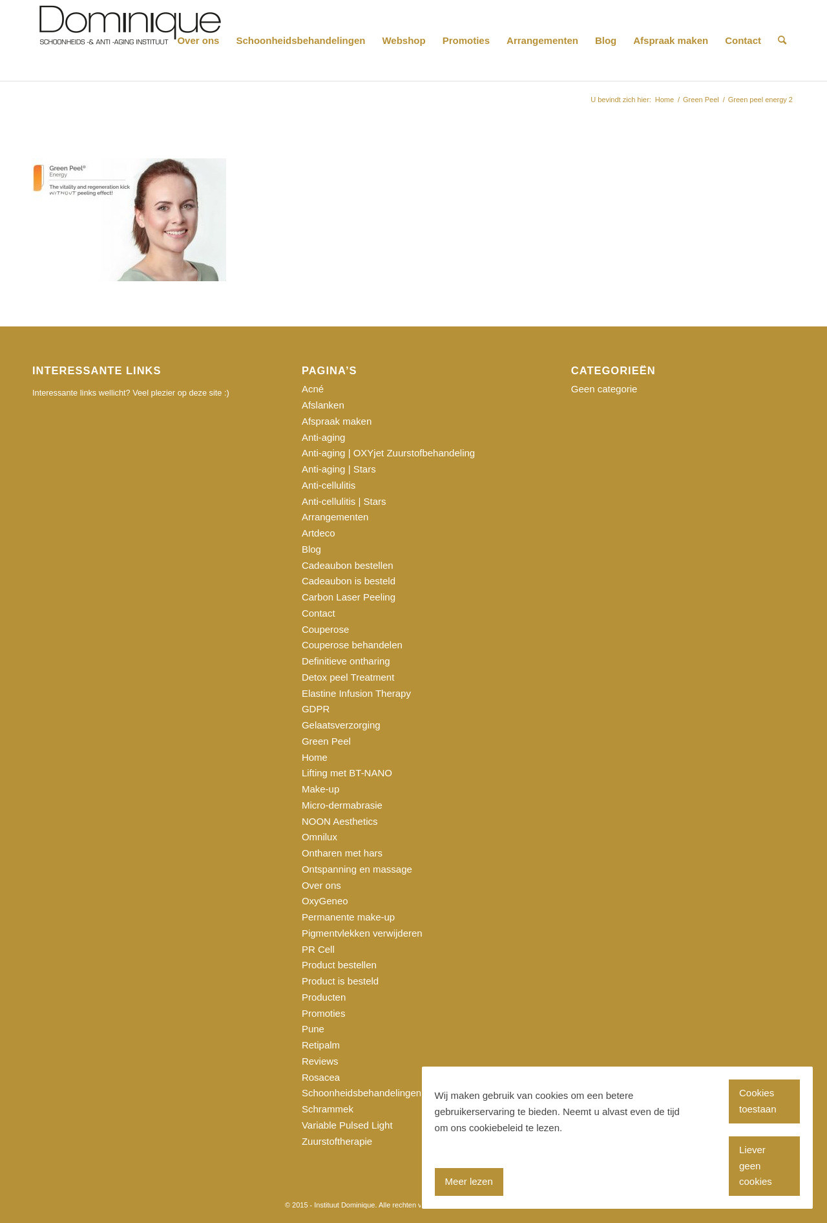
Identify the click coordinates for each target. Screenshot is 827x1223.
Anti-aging (324, 437)
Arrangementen (335, 516)
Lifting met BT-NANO (347, 772)
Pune (313, 1028)
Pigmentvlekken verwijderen (362, 933)
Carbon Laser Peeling (348, 596)
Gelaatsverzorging (341, 724)
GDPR (316, 708)
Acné (313, 388)
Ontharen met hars (342, 852)
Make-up (320, 788)
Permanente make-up (348, 916)
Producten (324, 997)
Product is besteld (340, 980)
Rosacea (321, 1077)
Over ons (321, 885)
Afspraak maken (337, 421)
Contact (318, 613)
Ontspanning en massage (357, 869)
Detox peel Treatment (348, 677)
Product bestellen (339, 964)
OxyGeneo (325, 900)
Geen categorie (604, 388)
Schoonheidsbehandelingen (361, 1092)
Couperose (325, 629)
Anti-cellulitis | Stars (344, 501)
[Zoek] (782, 40)
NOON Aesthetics (340, 821)
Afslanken (323, 404)
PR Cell (318, 949)
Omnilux (319, 836)
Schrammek (327, 1108)
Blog (311, 549)
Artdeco (318, 532)
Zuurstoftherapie (337, 1141)
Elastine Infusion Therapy (356, 693)
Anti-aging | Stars (339, 468)
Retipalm (321, 1044)
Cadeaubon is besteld (348, 580)
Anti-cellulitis (328, 485)
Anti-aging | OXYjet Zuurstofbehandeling (388, 452)
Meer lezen (469, 1181)
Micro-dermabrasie (342, 805)
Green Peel (326, 741)
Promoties (324, 1013)
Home (315, 757)
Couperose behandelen (352, 644)
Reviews (320, 1061)
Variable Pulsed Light (347, 1125)
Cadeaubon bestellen (347, 565)
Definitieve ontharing (346, 660)
